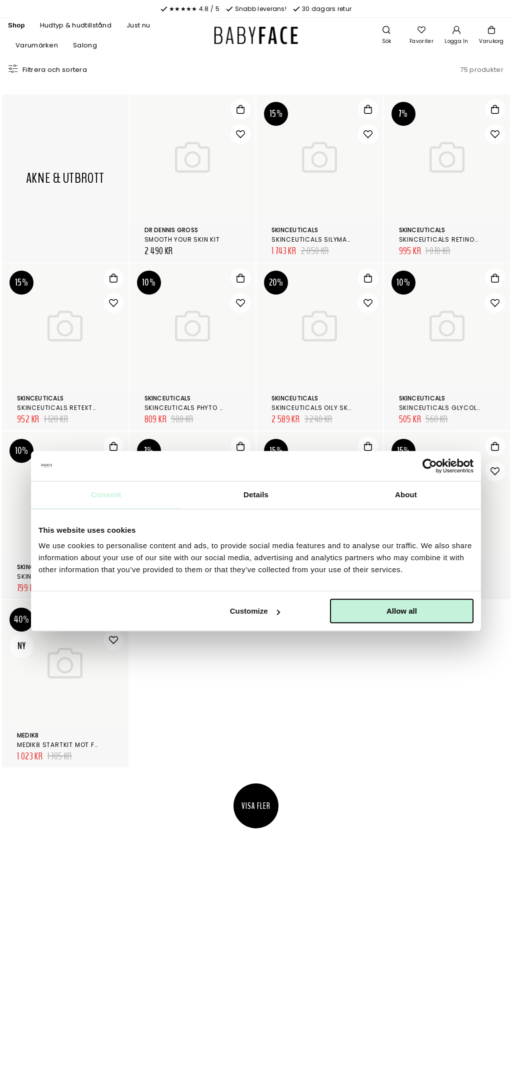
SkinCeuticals (295, 230)
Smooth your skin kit (182, 239)
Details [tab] (256, 494)
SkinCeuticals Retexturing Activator (84, 407)
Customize (255, 611)
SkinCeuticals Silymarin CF (320, 239)
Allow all (401, 611)
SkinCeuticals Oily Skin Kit (319, 407)
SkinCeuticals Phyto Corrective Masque (217, 407)
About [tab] (406, 494)
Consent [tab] (106, 494)
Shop (16, 25)
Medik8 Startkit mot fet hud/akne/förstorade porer (110, 744)
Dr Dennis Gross (171, 230)
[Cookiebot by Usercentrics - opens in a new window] (430, 465)
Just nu (138, 25)
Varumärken (37, 45)
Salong (85, 45)
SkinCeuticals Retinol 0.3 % (447, 239)
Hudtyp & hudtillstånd (76, 25)
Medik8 (27, 735)
